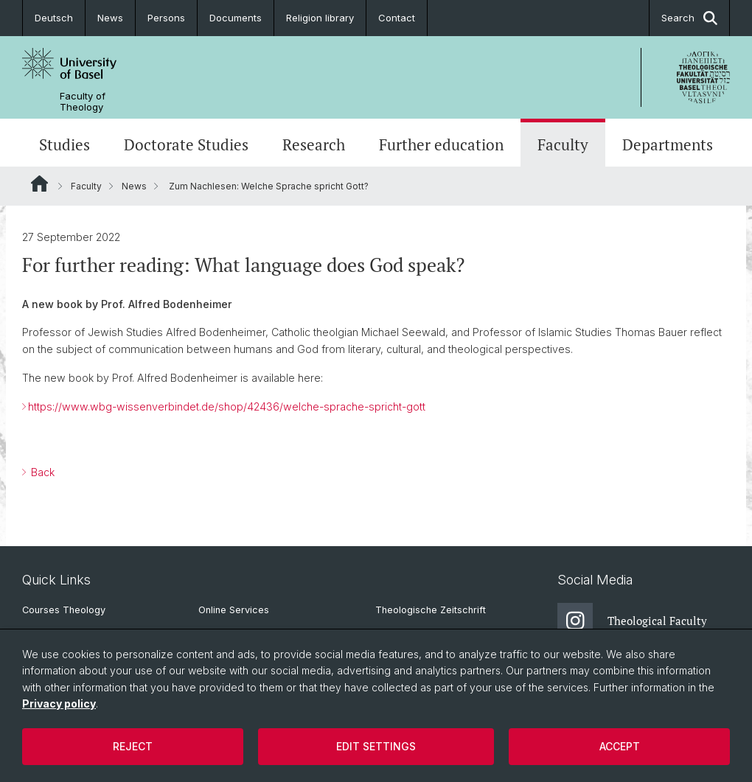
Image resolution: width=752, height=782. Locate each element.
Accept (619, 746)
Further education (441, 144)
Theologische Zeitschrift (430, 609)
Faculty (562, 144)
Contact (396, 18)
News (110, 18)
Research (313, 144)
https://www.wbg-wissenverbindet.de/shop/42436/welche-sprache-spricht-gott (226, 406)
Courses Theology (63, 609)
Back (41, 472)
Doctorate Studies (186, 144)
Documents (235, 18)
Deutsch (54, 18)
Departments (667, 144)
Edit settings (376, 746)
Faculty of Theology (82, 102)
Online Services (233, 609)
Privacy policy (59, 703)
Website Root (39, 183)
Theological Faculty (632, 620)
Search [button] (689, 18)
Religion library (320, 18)
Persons (166, 18)
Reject (133, 746)
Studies (64, 144)
